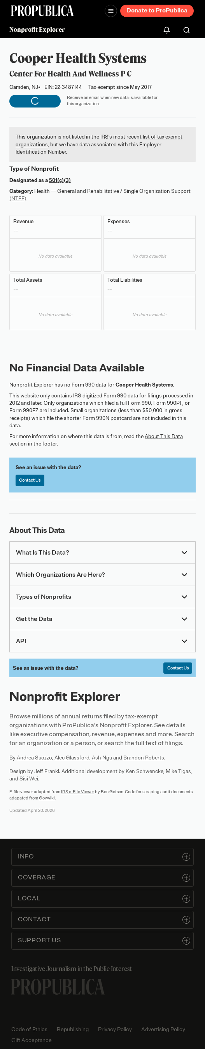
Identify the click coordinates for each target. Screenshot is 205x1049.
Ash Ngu (102, 757)
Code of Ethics (29, 1029)
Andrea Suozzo (34, 757)
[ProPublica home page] (58, 987)
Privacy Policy (115, 1029)
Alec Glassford (71, 757)
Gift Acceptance (31, 1040)
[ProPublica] (42, 10)
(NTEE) (17, 198)
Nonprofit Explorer (37, 29)
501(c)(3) (60, 180)
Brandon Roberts (143, 757)
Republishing (73, 1029)
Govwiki (47, 798)
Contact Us (29, 480)
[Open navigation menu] (111, 11)
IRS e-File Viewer (77, 791)
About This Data (164, 436)
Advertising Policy (163, 1029)
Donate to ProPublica (156, 10)
